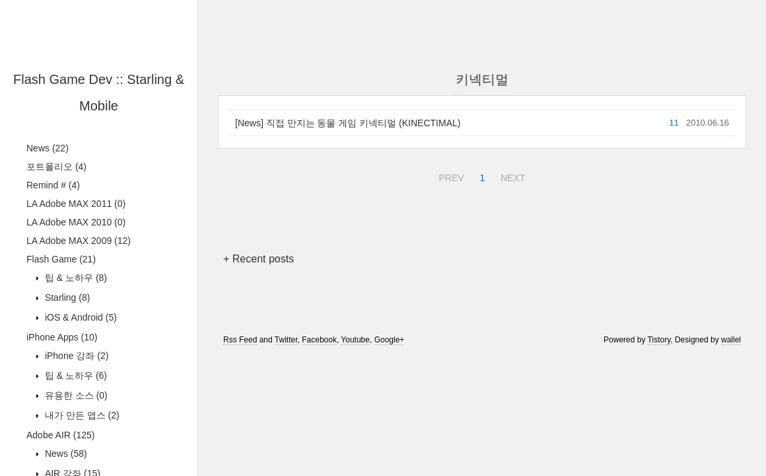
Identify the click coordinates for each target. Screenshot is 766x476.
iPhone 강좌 (75, 355)
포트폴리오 (56, 166)
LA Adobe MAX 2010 (75, 222)
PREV (449, 176)
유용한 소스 (75, 395)
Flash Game (61, 259)
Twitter (286, 339)
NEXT (511, 176)
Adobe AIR (60, 435)
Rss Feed (240, 339)
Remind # (53, 185)
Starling (66, 297)
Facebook (319, 339)
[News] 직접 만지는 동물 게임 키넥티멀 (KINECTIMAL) (347, 123)
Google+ (389, 339)
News (47, 148)
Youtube (355, 339)
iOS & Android (79, 317)
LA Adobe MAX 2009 (78, 240)
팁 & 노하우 (74, 277)
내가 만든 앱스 (81, 415)
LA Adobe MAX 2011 (75, 203)
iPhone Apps (61, 337)
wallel (731, 339)
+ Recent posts (258, 258)
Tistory (659, 339)
